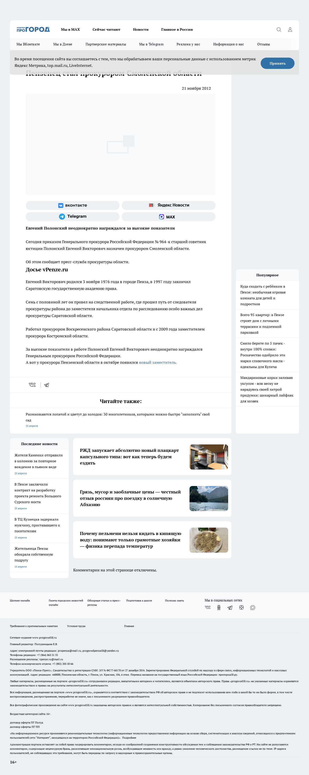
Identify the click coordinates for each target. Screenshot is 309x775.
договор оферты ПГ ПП (25, 726)
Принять (278, 63)
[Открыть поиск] (278, 29)
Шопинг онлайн (20, 600)
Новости (141, 29)
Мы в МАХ (70, 29)
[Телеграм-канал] (72, 216)
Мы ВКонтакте (28, 44)
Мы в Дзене (63, 44)
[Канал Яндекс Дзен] (241, 607)
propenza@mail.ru (69, 650)
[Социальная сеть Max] (168, 216)
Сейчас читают (106, 29)
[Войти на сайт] (290, 29)
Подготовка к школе (139, 600)
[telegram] (48, 385)
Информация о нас (228, 44)
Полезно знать (174, 600)
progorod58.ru (78, 681)
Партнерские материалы (106, 44)
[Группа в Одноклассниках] (219, 607)
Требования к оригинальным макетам (34, 626)
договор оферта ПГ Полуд (26, 722)
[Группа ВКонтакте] (72, 205)
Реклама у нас (188, 44)
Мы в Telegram (151, 44)
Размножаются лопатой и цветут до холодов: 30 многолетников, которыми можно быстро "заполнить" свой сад (120, 420)
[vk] (33, 385)
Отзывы (263, 44)
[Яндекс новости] (168, 205)
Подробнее (129, 737)
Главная (129, 626)
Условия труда (76, 626)
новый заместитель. (158, 362)
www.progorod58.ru (44, 637)
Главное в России (177, 29)
